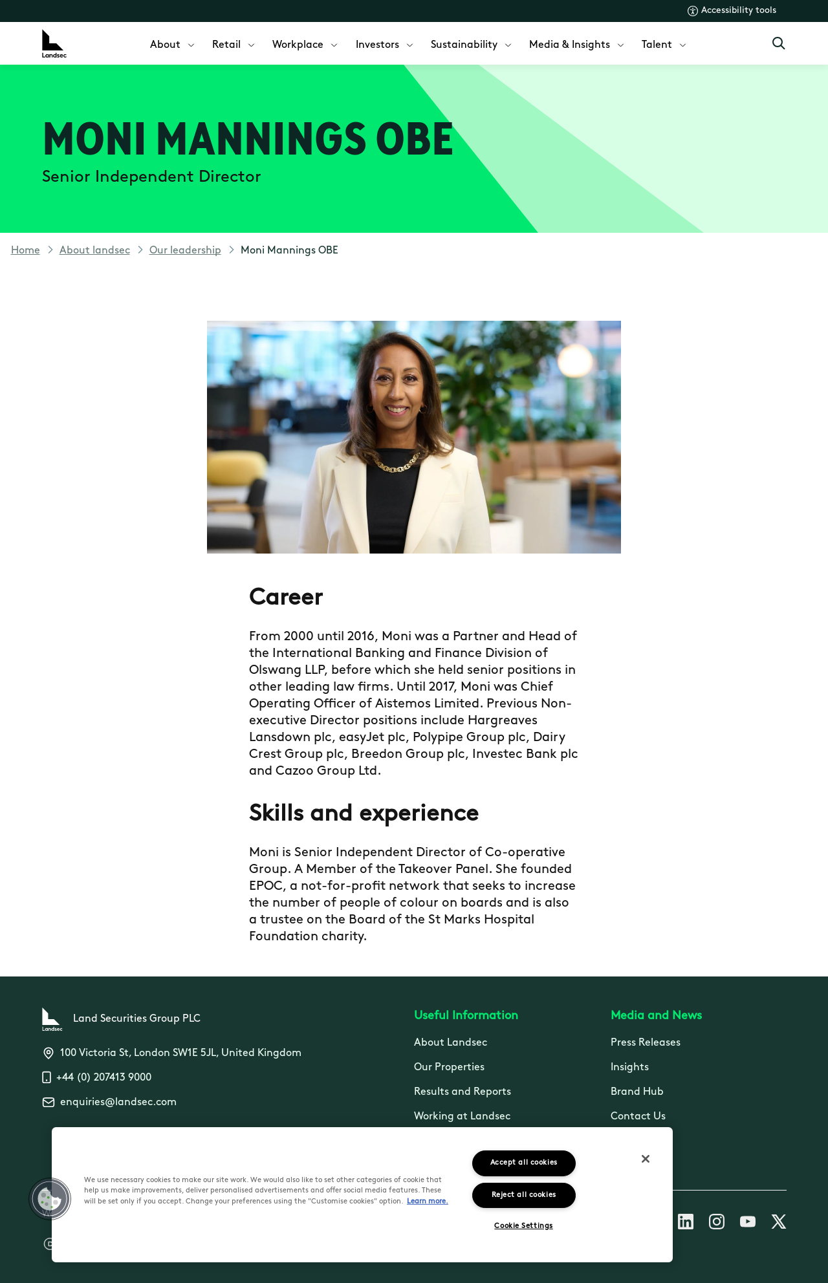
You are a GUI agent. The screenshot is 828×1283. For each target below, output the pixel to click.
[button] (50, 1199)
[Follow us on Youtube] (748, 1224)
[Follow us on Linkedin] (685, 1224)
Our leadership (185, 251)
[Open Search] (779, 43)
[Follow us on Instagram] (716, 1224)
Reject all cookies (524, 1195)
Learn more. (427, 1201)
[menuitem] (173, 43)
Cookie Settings (523, 1226)
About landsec (95, 251)
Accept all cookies (524, 1163)
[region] (362, 1194)
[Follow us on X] (779, 1224)
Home (25, 251)
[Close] (645, 1159)
